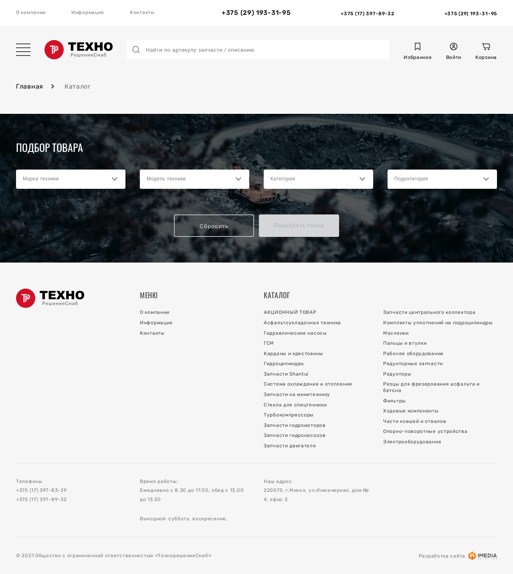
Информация (87, 12)
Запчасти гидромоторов (295, 425)
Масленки (396, 333)
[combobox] (70, 179)
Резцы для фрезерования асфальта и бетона (431, 387)
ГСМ (269, 343)
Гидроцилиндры (284, 363)
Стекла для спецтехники (295, 405)
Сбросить (214, 226)
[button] (418, 52)
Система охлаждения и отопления (308, 384)
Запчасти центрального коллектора (429, 312)
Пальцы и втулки (405, 343)
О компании (31, 12)
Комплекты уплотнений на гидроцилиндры (438, 322)
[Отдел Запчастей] (367, 13)
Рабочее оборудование (413, 353)
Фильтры (394, 401)
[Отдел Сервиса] (470, 13)
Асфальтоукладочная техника (302, 322)
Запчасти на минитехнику (297, 394)
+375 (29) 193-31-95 (256, 13)
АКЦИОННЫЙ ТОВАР (290, 312)
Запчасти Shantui (286, 374)
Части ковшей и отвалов (414, 421)
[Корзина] (486, 52)
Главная (29, 86)
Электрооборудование (412, 442)
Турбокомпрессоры (289, 415)
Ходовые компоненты (411, 411)
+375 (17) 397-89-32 (41, 499)
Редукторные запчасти (413, 363)
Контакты (142, 12)
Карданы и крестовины (293, 353)
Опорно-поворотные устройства (425, 431)
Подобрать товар (299, 225)
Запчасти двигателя (290, 446)
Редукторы (397, 374)
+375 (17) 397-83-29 (41, 490)
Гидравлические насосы (295, 333)
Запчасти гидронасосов (295, 435)
